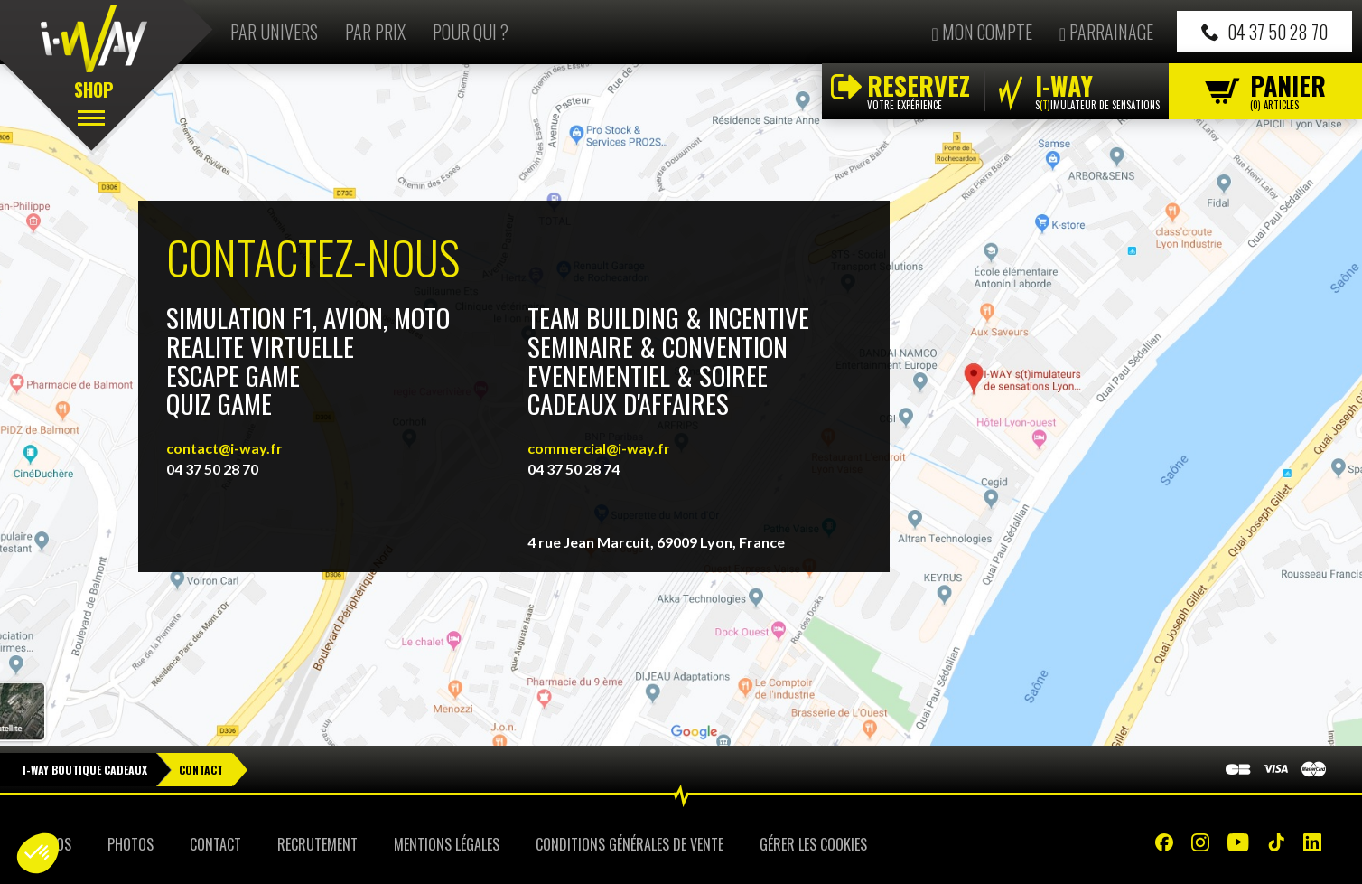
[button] (38, 853)
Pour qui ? (470, 31)
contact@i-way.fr (224, 447)
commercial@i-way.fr (598, 447)
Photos (130, 844)
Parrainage (1106, 31)
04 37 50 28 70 (1264, 31)
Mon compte (981, 31)
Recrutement (317, 844)
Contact (215, 844)
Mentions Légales (446, 844)
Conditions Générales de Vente (629, 844)
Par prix (375, 31)
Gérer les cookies (813, 844)
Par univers (274, 31)
